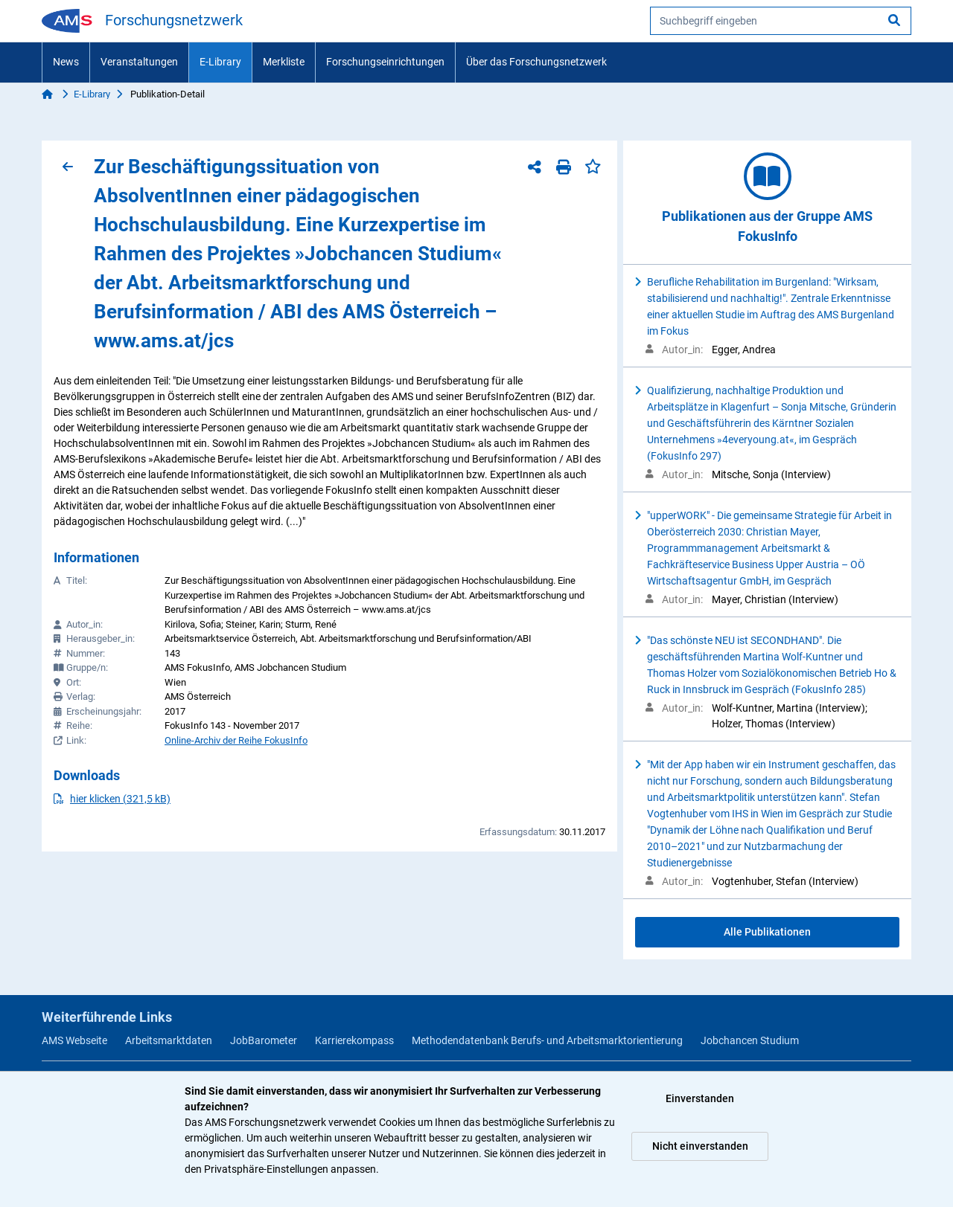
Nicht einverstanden (700, 1146)
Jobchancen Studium (750, 1040)
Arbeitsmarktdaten (168, 1040)
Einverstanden (700, 1098)
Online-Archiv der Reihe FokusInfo (236, 740)
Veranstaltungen (139, 62)
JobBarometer (263, 1040)
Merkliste (284, 62)
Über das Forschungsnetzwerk (536, 62)
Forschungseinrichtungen (385, 62)
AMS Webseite (74, 1040)
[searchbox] (780, 21)
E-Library (220, 62)
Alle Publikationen (767, 932)
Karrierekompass (354, 1040)
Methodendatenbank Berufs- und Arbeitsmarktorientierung (547, 1040)
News (66, 62)
